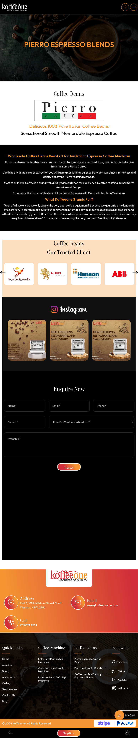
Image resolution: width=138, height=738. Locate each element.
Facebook (122, 661)
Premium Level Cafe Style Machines (52, 679)
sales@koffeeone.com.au (102, 605)
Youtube (122, 679)
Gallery (6, 683)
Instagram (123, 688)
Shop (5, 670)
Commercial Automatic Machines (51, 669)
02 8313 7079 (28, 625)
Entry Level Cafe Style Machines (50, 660)
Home (5, 658)
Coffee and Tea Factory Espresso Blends (87, 675)
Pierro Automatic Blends (88, 668)
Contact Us (8, 695)
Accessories (9, 676)
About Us (7, 664)
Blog (4, 701)
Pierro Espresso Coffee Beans (87, 660)
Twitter (122, 671)
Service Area (9, 689)
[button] (133, 7)
